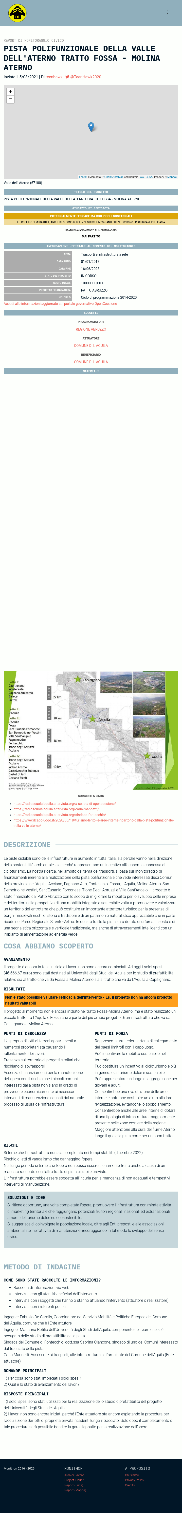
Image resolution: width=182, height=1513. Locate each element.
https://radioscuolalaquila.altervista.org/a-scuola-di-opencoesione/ (65, 804)
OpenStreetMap (114, 176)
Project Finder (74, 1480)
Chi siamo (132, 1475)
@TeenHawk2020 (83, 77)
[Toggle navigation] (167, 13)
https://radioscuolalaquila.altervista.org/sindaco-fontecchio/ (60, 815)
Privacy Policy (134, 1480)
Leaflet (83, 176)
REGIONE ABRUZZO (91, 329)
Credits (130, 1485)
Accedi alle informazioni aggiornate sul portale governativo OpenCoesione (60, 304)
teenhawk (54, 77)
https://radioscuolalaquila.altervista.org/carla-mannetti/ (56, 809)
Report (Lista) (73, 1485)
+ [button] (10, 92)
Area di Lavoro (74, 1475)
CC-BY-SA (146, 176)
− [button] (10, 99)
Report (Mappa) (75, 1490)
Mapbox (172, 176)
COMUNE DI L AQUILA (91, 346)
